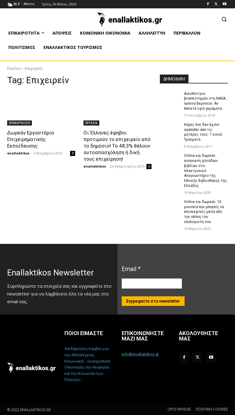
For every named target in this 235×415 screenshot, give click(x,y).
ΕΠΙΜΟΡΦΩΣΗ (19, 123)
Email (131, 268)
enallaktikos (18, 153)
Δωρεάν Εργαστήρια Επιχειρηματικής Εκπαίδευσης (30, 139)
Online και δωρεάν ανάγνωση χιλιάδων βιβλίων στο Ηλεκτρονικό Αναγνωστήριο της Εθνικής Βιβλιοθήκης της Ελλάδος (205, 171)
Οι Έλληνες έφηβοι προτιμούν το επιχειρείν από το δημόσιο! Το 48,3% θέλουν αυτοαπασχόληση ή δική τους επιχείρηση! (117, 146)
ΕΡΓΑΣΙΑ (91, 123)
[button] (224, 19)
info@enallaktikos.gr (140, 354)
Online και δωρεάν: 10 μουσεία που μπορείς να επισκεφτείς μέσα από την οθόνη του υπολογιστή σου (204, 212)
